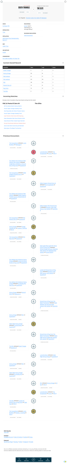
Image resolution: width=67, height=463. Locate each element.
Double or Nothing (22, 228)
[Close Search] (65, 2)
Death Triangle (24, 7)
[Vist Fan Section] (63, 2)
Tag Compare (19, 147)
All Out (50, 153)
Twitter (20, 442)
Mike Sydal (48, 246)
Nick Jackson (6, 79)
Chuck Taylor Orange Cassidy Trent (13, 108)
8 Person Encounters (13, 168)
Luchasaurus (18, 164)
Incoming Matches (10, 96)
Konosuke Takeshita (52, 249)
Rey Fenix (5, 88)
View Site (6, 432)
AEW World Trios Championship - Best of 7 (11, 39)
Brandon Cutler (30, 18)
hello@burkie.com (8, 437)
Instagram (25, 442)
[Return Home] (2, 2)
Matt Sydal (42, 246)
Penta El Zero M (7, 85)
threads (31, 442)
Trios (4, 32)
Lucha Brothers (44, 152)
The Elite (40, 8)
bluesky (16, 442)
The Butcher (46, 303)
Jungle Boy (12, 164)
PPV (9, 26)
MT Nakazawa (43, 18)
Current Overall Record (12, 63)
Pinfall (4, 52)
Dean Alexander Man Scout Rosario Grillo (14, 118)
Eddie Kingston (44, 183)
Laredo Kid (20, 261)
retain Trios (5, 46)
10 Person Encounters (44, 255)
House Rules (49, 252)
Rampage (18, 144)
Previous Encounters (11, 136)
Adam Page (12, 323)
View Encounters (28, 35)
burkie (25, 26)
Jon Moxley (21, 283)
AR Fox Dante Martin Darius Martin (13, 106)
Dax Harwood (48, 304)
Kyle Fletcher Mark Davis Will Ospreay (13, 116)
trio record (22, 12)
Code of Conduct (18, 437)
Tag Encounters (12, 147)
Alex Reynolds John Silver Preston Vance (14, 111)
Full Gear (5, 26)
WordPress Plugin (8, 442)
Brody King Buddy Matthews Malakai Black (15, 123)
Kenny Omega (7, 73)
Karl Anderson (19, 160)
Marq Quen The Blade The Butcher (12, 128)
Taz (18, 58)
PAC (4, 82)
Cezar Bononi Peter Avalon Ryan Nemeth (14, 121)
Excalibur (10, 58)
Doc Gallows (12, 160)
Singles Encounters (13, 232)
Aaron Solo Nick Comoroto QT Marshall (14, 126)
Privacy (30, 437)
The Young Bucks (13, 143)
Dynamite (22, 165)
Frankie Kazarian (13, 197)
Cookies (25, 437)
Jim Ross (15, 58)
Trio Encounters (13, 201)
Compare (19, 232)
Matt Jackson (6, 76)
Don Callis (36, 18)
